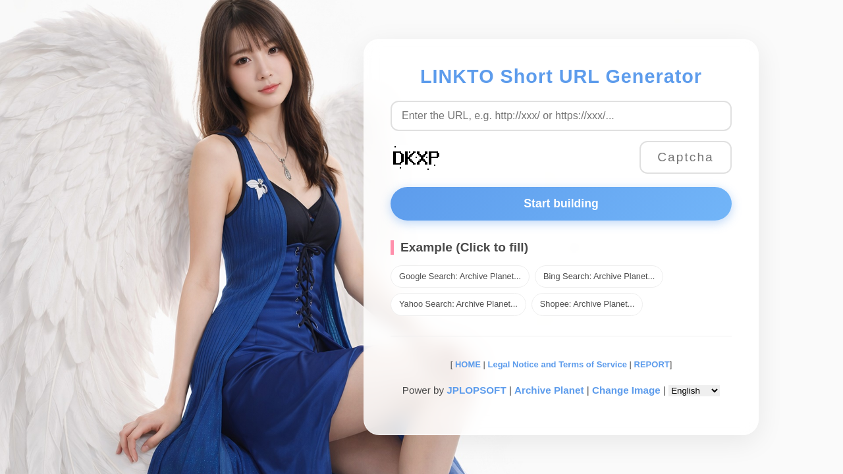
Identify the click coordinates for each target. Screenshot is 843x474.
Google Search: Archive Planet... (460, 276)
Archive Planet (549, 390)
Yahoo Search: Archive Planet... (458, 304)
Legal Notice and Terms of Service (557, 364)
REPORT (652, 364)
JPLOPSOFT (476, 390)
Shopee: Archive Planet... (587, 304)
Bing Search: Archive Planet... (599, 276)
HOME (466, 364)
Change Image (626, 390)
